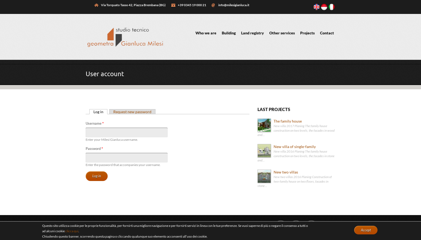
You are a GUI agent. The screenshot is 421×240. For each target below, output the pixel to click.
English (316, 7)
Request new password (132, 111)
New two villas (286, 172)
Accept (366, 230)
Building (229, 33)
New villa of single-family (295, 146)
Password (94, 148)
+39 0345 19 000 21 (192, 5)
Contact (327, 33)
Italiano (331, 7)
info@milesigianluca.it (233, 5)
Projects (307, 33)
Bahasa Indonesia (324, 7)
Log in (100, 111)
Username (95, 123)
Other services (282, 33)
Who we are (205, 33)
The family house (288, 121)
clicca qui (71, 231)
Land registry (252, 33)
